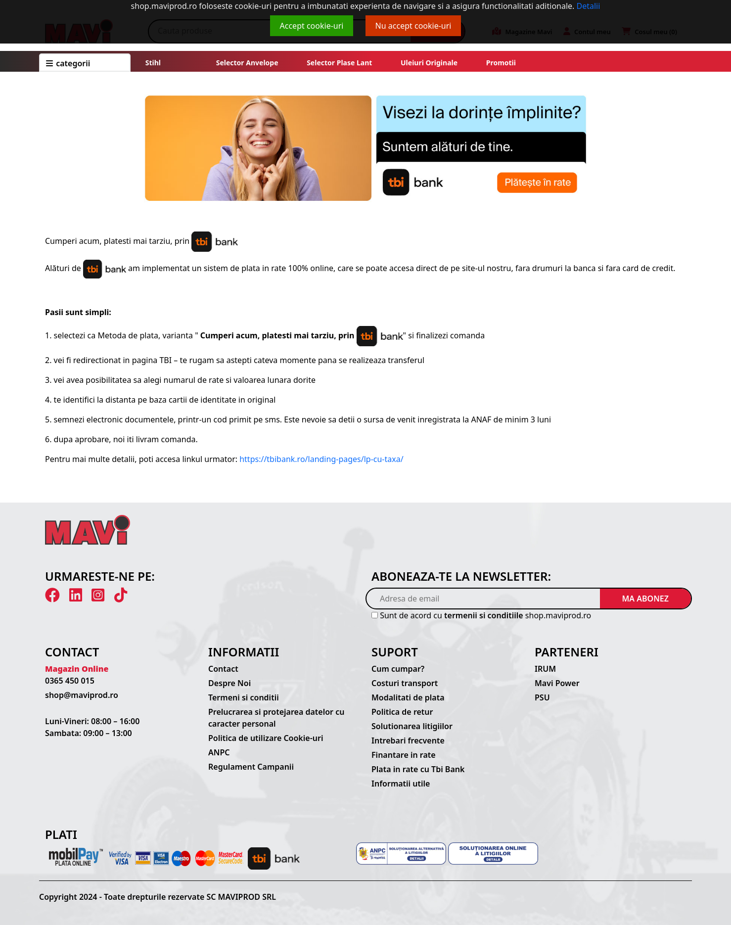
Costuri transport (404, 683)
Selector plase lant (339, 62)
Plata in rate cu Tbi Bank (417, 769)
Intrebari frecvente (408, 740)
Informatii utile (400, 783)
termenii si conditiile (483, 615)
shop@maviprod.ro (81, 695)
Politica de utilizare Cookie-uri (265, 738)
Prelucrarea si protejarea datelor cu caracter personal (276, 717)
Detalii (588, 5)
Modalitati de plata (408, 697)
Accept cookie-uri (312, 25)
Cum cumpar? (397, 668)
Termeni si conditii (243, 697)
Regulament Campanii (251, 766)
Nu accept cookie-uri (413, 25)
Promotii (500, 62)
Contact (223, 668)
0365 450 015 (69, 680)
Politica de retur (402, 711)
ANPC (219, 752)
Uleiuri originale (429, 62)
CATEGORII (68, 63)
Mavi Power (557, 683)
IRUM (545, 668)
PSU (542, 697)
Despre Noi (229, 683)
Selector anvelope (247, 62)
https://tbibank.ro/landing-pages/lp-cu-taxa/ (321, 459)
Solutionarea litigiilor (412, 726)
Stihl (153, 62)
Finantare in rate (403, 754)
